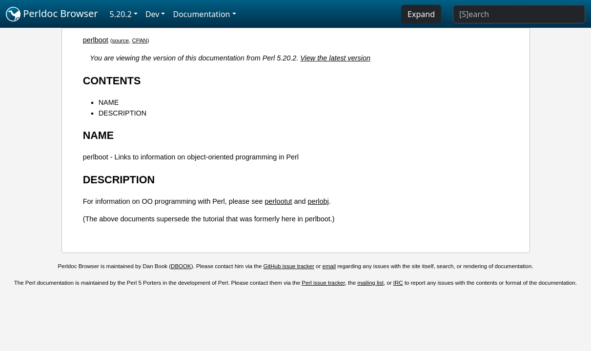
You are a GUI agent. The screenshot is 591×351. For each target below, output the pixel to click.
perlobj (317, 201)
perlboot (95, 40)
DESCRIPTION (122, 113)
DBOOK (181, 266)
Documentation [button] (201, 14)
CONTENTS (112, 81)
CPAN (139, 40)
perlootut (278, 201)
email (329, 266)
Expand (421, 14)
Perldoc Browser (52, 14)
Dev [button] (152, 14)
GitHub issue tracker (289, 266)
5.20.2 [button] (121, 14)
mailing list (370, 283)
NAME (109, 102)
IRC (398, 283)
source (120, 40)
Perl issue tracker (323, 283)
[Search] (519, 14)
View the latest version (335, 58)
